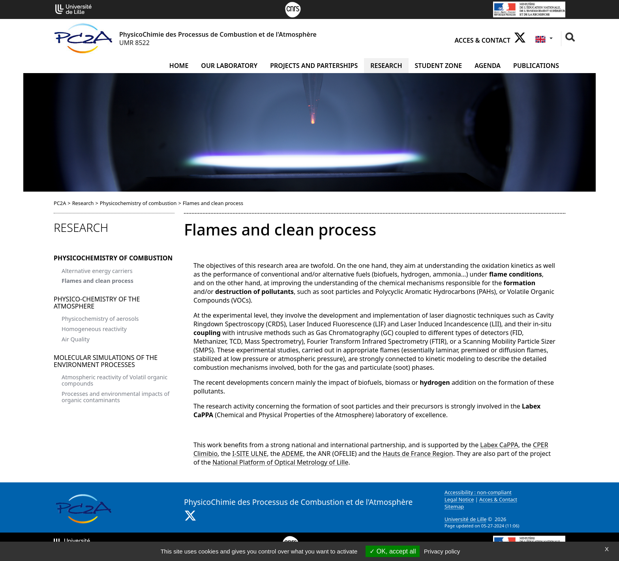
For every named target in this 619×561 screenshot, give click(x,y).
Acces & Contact (482, 40)
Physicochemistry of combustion (138, 203)
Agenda (488, 65)
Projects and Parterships (314, 65)
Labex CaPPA (499, 445)
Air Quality (76, 339)
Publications (536, 65)
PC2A (60, 203)
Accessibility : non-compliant (478, 492)
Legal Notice (459, 499)
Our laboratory (229, 65)
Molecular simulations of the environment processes (106, 361)
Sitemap (454, 506)
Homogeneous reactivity (94, 329)
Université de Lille (465, 519)
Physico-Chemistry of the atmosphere (97, 303)
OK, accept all (393, 551)
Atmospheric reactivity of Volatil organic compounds (114, 380)
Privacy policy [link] (442, 551)
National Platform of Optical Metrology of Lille (280, 462)
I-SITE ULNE (249, 453)
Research (386, 65)
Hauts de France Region (418, 453)
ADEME (292, 453)
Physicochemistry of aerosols (100, 318)
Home (178, 65)
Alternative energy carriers (97, 271)
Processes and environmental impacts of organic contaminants (115, 397)
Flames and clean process (97, 280)
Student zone (438, 65)
